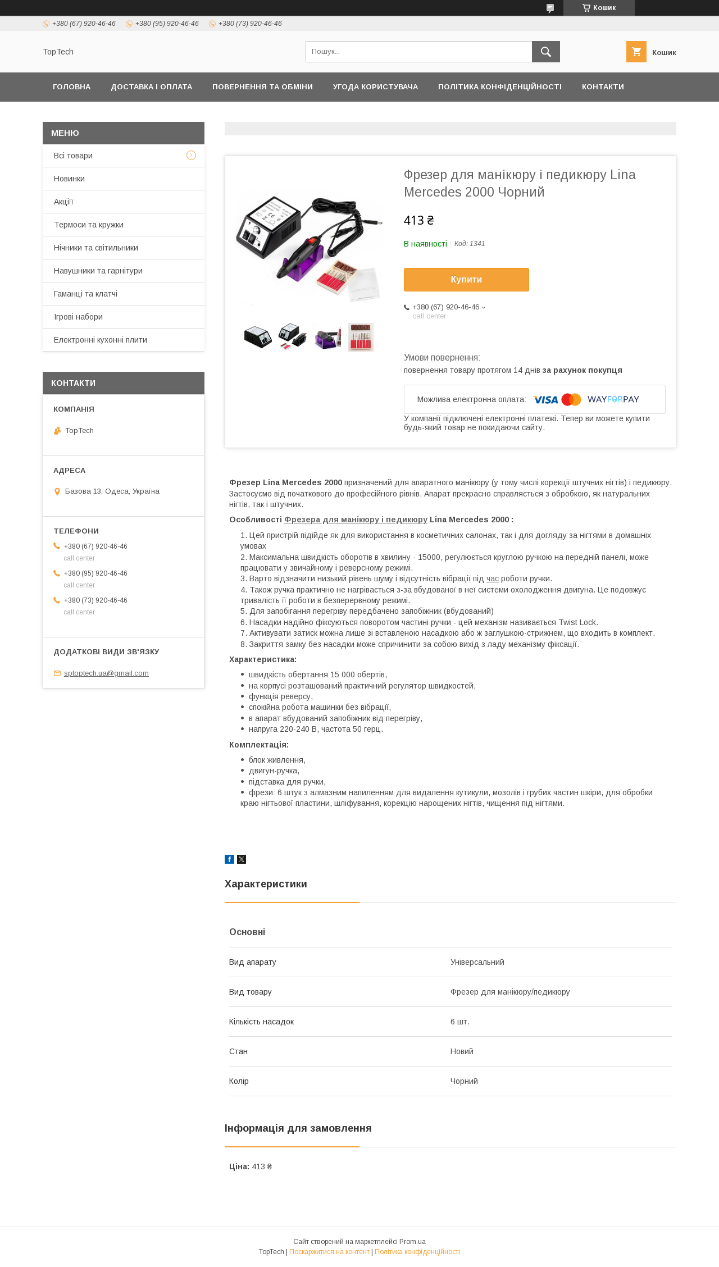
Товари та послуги (94, 116)
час (492, 578)
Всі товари (73, 155)
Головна (71, 87)
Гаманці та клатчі (85, 293)
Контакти (603, 87)
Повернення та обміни (262, 87)
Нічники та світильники (96, 247)
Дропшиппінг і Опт (210, 116)
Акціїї (64, 201)
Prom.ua (412, 1242)
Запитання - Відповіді (533, 116)
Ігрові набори (78, 316)
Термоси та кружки (89, 224)
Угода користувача (375, 87)
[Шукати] (546, 51)
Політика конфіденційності (500, 87)
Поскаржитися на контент (329, 1252)
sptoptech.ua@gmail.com (106, 673)
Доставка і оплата (151, 87)
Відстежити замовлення (409, 116)
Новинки (69, 178)
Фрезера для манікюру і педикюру (355, 519)
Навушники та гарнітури (98, 270)
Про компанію (303, 116)
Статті (616, 116)
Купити (467, 279)
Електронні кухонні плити (100, 339)
